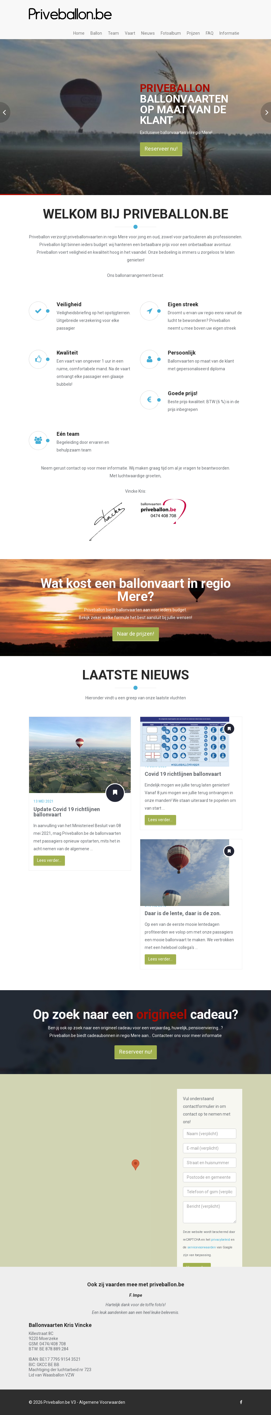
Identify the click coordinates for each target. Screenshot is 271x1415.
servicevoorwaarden (201, 1247)
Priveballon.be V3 (60, 1402)
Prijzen (193, 33)
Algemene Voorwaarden (102, 1402)
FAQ (209, 33)
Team (113, 33)
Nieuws (148, 33)
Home (79, 33)
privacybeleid (220, 1240)
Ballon (96, 33)
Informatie (229, 33)
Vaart (130, 33)
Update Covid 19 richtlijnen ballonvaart (62, 812)
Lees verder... (44, 860)
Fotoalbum (171, 33)
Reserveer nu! (161, 149)
